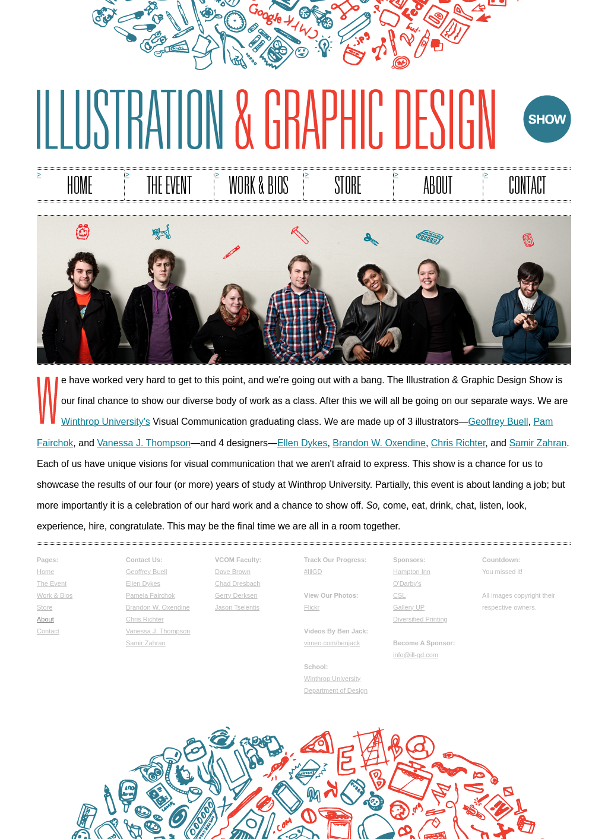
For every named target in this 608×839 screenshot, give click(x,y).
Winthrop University (332, 678)
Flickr (311, 607)
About (45, 619)
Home (45, 571)
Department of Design (336, 690)
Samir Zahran (537, 443)
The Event (51, 583)
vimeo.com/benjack (332, 642)
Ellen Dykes (302, 443)
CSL (399, 595)
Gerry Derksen (236, 595)
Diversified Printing (420, 619)
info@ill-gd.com (415, 654)
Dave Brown (233, 571)
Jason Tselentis (237, 607)
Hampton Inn (411, 571)
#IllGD (313, 571)
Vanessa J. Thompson (144, 443)
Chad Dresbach (237, 583)
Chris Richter (458, 443)
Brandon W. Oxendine (379, 443)
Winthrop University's (105, 422)
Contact (48, 631)
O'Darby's (407, 583)
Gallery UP (409, 607)
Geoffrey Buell (498, 422)
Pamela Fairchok (150, 595)
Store (44, 607)
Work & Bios (54, 595)
